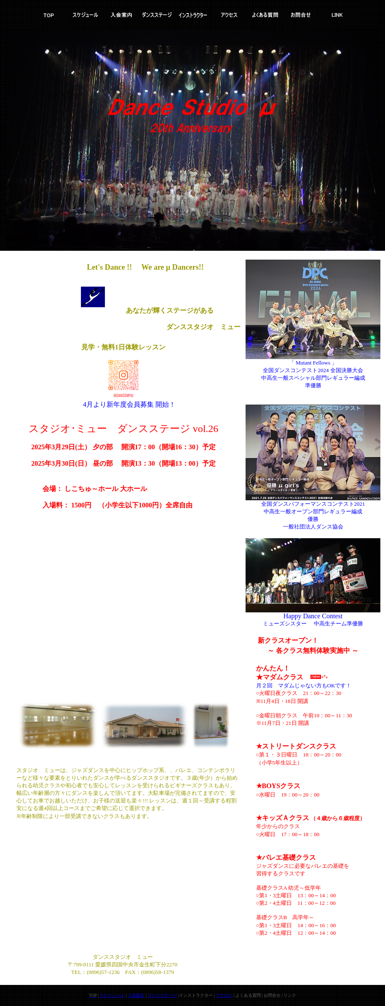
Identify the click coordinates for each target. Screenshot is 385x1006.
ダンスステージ (162, 995)
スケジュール (112, 995)
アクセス (224, 995)
